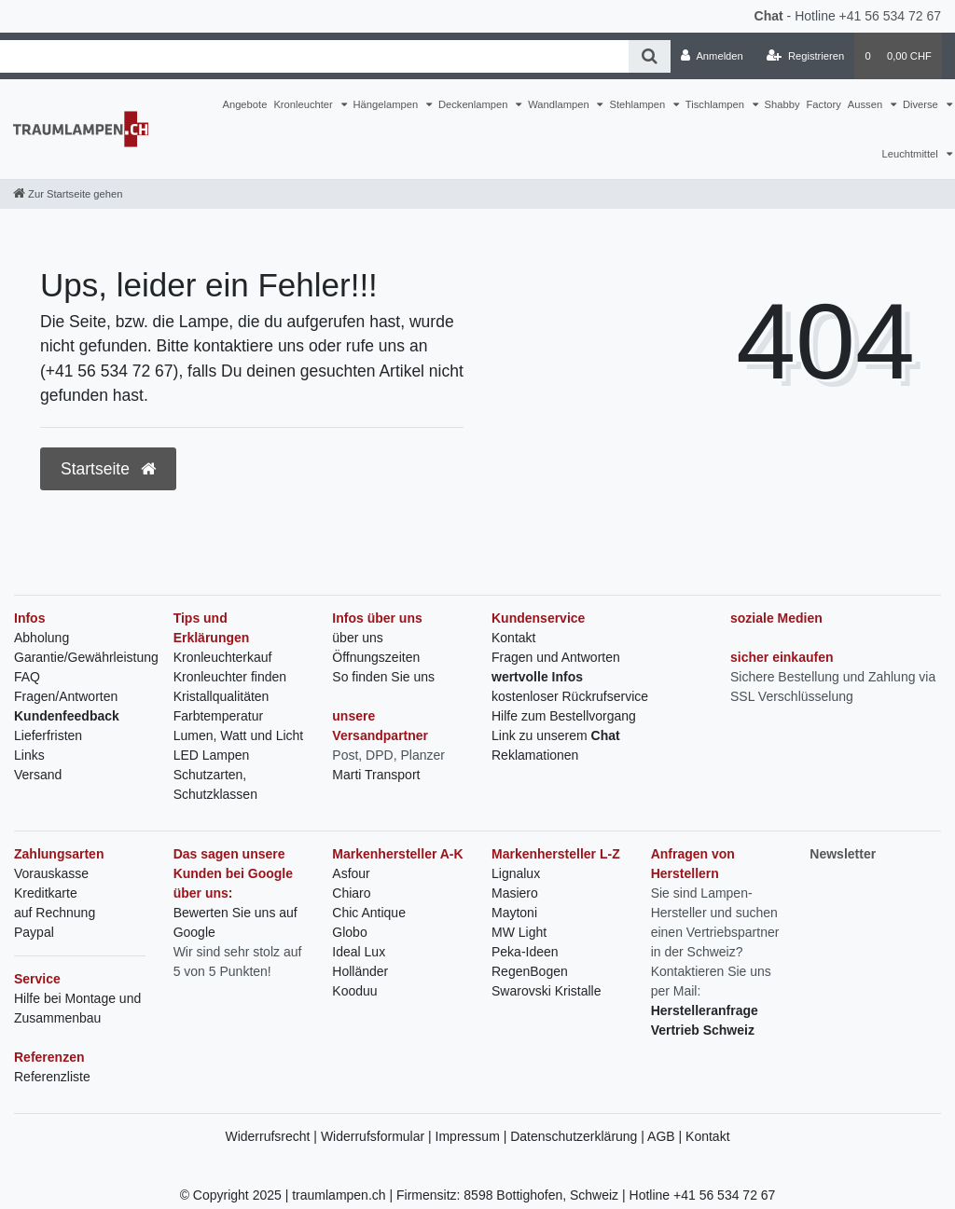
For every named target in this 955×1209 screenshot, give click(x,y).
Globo (349, 932)
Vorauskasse (51, 873)
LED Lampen (211, 755)
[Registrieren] (805, 56)
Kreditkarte (45, 893)
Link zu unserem (555, 735)
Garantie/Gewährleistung (86, 657)
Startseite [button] (108, 469)
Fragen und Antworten (555, 657)
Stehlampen (638, 104)
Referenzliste (52, 1076)
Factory (824, 104)
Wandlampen (560, 104)
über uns (357, 637)
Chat (768, 15)
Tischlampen (716, 104)
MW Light (519, 932)
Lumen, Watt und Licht (238, 735)
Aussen (866, 104)
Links (29, 755)
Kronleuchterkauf (222, 657)
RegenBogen (529, 971)
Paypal (34, 932)
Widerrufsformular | (378, 1136)
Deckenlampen (474, 104)
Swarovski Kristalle (546, 990)
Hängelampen (387, 104)
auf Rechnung (54, 912)
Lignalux (515, 873)
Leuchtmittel (910, 153)
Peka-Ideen (525, 951)
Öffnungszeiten (376, 657)
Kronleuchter (304, 104)
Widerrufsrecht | (272, 1136)
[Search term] (314, 56)
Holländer (360, 971)
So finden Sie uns (383, 676)
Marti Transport (376, 774)
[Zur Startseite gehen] (67, 193)
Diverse (922, 104)
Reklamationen (534, 755)
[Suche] (650, 56)
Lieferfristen (48, 735)
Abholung (41, 637)
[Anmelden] (712, 56)
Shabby (782, 104)
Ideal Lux (358, 951)
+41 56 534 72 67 (890, 15)
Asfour (350, 873)
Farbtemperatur (218, 715)
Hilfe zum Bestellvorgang (563, 715)
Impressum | (473, 1136)
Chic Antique (369, 912)
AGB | (666, 1136)
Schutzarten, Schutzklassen (215, 784)
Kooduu (354, 990)
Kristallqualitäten (221, 696)
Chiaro (351, 893)
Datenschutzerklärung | (578, 1136)
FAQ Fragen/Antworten (66, 686)
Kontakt (513, 637)
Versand (38, 774)
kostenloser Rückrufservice (569, 696)
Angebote (244, 104)
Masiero (514, 893)
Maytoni (514, 912)
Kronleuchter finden (229, 676)
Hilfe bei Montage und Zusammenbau (77, 1008)
